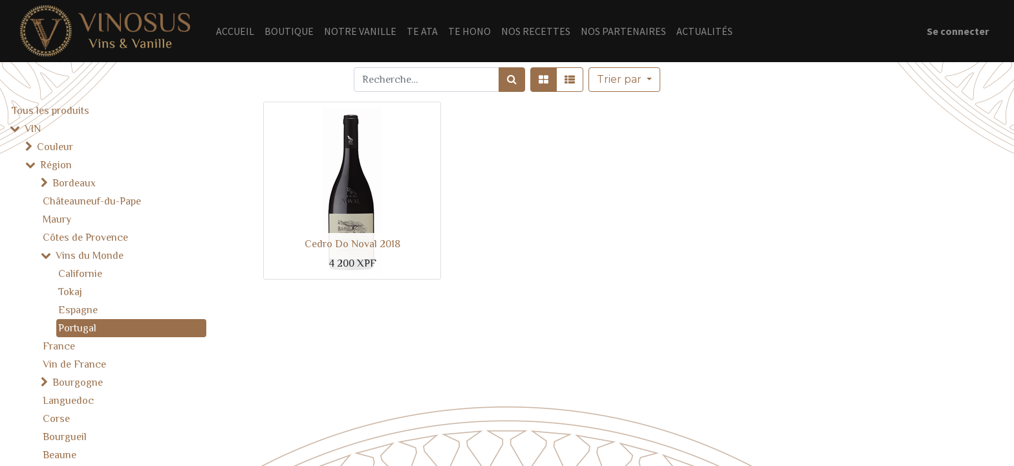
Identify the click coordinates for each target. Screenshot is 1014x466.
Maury (57, 219)
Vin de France (74, 364)
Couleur (55, 147)
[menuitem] (235, 31)
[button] (624, 79)
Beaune (59, 455)
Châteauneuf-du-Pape (92, 201)
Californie (80, 274)
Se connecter (958, 31)
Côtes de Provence (85, 237)
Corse (56, 419)
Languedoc (68, 400)
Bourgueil (65, 437)
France (59, 346)
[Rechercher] (512, 79)
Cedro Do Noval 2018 (352, 244)
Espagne (78, 310)
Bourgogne (77, 382)
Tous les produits (50, 110)
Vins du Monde (90, 255)
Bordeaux (74, 183)
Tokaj (70, 292)
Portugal (77, 328)
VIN (33, 129)
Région (56, 165)
